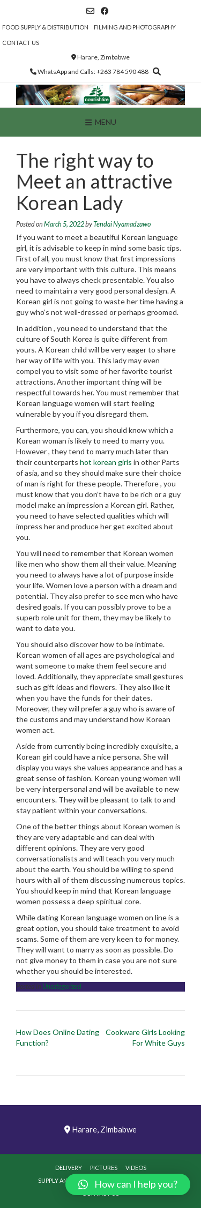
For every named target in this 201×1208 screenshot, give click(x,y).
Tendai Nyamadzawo (122, 224)
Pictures (103, 1167)
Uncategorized (61, 986)
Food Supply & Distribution (45, 27)
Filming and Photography (135, 27)
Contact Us (20, 42)
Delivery (68, 1167)
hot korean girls (106, 462)
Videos (135, 1167)
